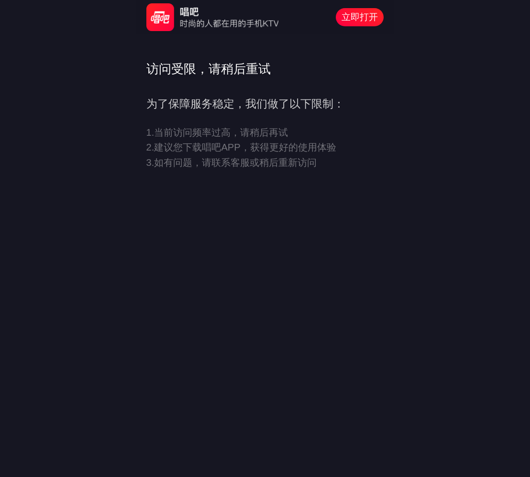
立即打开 (360, 17)
